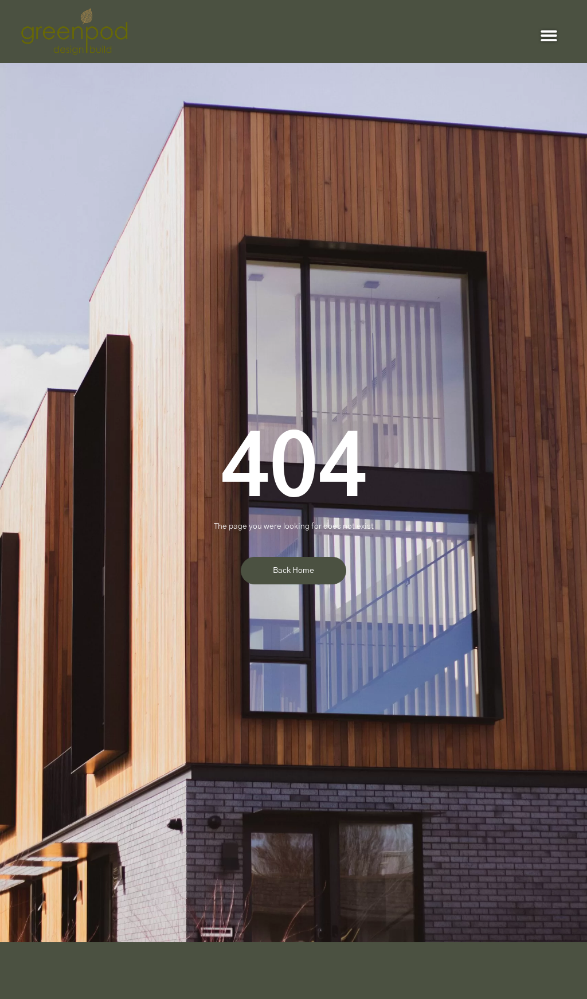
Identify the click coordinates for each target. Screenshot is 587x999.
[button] (548, 35)
